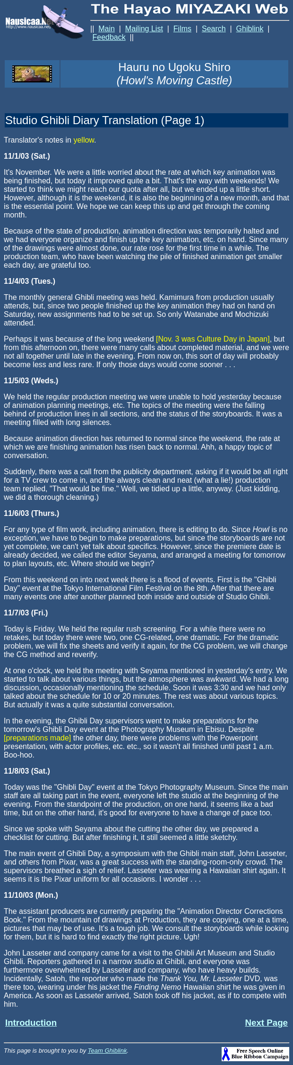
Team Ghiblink (107, 1050)
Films (182, 29)
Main (106, 29)
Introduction (31, 1023)
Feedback (108, 37)
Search (214, 29)
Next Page (266, 1023)
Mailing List (144, 29)
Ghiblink (250, 29)
